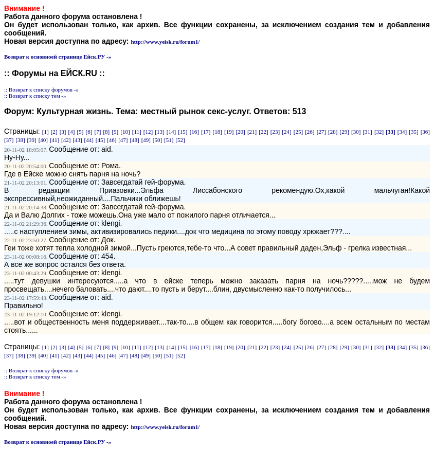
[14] (171, 132)
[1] (45, 132)
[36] (425, 132)
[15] (182, 132)
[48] (134, 140)
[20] (240, 132)
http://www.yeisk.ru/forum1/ (165, 42)
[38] (20, 140)
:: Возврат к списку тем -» (35, 96)
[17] (205, 132)
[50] (157, 140)
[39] (31, 140)
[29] (344, 132)
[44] (89, 140)
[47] (123, 140)
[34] (402, 132)
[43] (77, 140)
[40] (43, 140)
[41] (54, 140)
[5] (80, 132)
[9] (115, 132)
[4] (71, 132)
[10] (125, 132)
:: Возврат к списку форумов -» (41, 89)
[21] (252, 132)
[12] (148, 132)
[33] (390, 132)
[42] (65, 140)
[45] (100, 140)
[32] (379, 132)
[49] (146, 140)
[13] (159, 132)
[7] (97, 132)
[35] (413, 132)
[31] (367, 132)
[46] (111, 140)
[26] (309, 132)
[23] (275, 132)
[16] (194, 132)
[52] (180, 140)
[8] (106, 132)
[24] (286, 132)
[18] (217, 132)
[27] (321, 132)
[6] (89, 132)
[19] (228, 132)
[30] (355, 132)
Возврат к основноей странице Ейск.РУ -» (57, 56)
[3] (63, 132)
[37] (8, 140)
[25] (298, 132)
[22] (263, 132)
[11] (136, 132)
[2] (54, 132)
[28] (332, 132)
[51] (168, 140)
